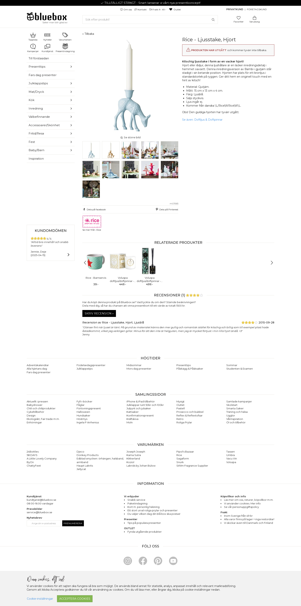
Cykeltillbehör (35, 411)
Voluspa (231, 462)
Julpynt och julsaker (139, 408)
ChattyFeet (34, 465)
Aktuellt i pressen (37, 401)
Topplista (32, 36)
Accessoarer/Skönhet (44, 125)
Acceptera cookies (74, 598)
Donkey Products (87, 455)
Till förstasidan (39, 58)
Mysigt (180, 401)
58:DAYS (32, 455)
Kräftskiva (132, 418)
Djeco (80, 451)
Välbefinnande (39, 117)
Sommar (231, 365)
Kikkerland (133, 458)
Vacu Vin (231, 458)
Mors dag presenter (139, 368)
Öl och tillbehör (236, 422)
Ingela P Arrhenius (88, 422)
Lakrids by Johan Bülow (141, 465)
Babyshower (34, 404)
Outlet (175, 9)
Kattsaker (133, 411)
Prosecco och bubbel (189, 411)
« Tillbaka (88, 34)
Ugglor (230, 415)
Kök (31, 100)
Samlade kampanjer (239, 401)
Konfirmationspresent (140, 415)
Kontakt (140, 9)
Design (31, 415)
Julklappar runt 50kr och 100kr (145, 404)
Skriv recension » (99, 313)
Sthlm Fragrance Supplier (192, 465)
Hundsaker (83, 415)
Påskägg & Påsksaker (189, 368)
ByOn (30, 462)
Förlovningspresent (89, 408)
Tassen (230, 451)
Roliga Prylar (184, 422)
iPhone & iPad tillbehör (141, 401)
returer (248, 499)
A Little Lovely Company (42, 458)
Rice (179, 455)
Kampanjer (33, 48)
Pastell (180, 408)
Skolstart (231, 404)
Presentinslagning (65, 48)
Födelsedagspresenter (91, 365)
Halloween (83, 411)
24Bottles (33, 451)
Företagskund (257, 9)
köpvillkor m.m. (263, 499)
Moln (130, 422)
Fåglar (80, 404)
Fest (32, 142)
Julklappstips (38, 83)
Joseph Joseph (136, 451)
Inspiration (36, 158)
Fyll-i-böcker (84, 401)
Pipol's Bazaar (185, 451)
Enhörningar (34, 422)
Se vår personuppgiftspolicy (241, 506)
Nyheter (47, 36)
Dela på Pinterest (166, 209)
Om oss (126, 9)
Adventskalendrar (38, 365)
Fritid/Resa (36, 133)
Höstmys (82, 418)
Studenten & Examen (239, 368)
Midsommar (134, 365)
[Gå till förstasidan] (47, 18)
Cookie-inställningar (40, 598)
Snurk (180, 462)
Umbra (230, 455)
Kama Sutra (134, 455)
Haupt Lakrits (85, 465)
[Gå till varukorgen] (254, 17)
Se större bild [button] (130, 137)
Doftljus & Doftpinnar (208, 119)
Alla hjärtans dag (37, 368)
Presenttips (37, 66)
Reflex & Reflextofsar (189, 415)
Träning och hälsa (237, 411)
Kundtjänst (47, 48)
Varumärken (65, 36)
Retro (180, 418)
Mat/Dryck (36, 92)
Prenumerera (73, 523)
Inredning (36, 108)
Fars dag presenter (42, 75)
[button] (86, 263)
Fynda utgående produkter (144, 531)
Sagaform (182, 458)
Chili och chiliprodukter (41, 408)
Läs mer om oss (233, 499)
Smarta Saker (235, 408)
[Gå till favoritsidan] (239, 17)
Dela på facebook (94, 209)
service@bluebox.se (39, 512)
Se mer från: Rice (92, 223)
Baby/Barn (36, 150)
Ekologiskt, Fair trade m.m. (43, 418)
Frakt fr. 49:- (158, 9)
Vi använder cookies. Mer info (242, 503)
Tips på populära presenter (144, 522)
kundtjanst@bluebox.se (41, 499)
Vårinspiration (234, 418)
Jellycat (81, 469)
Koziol (130, 462)
